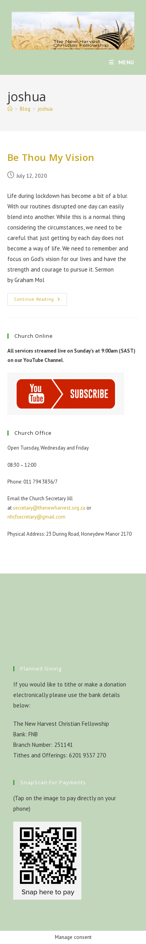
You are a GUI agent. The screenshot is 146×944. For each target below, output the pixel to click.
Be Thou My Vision (51, 157)
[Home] (9, 109)
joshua (45, 109)
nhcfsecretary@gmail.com (36, 516)
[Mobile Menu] (121, 62)
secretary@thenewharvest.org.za (49, 508)
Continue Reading (40, 301)
